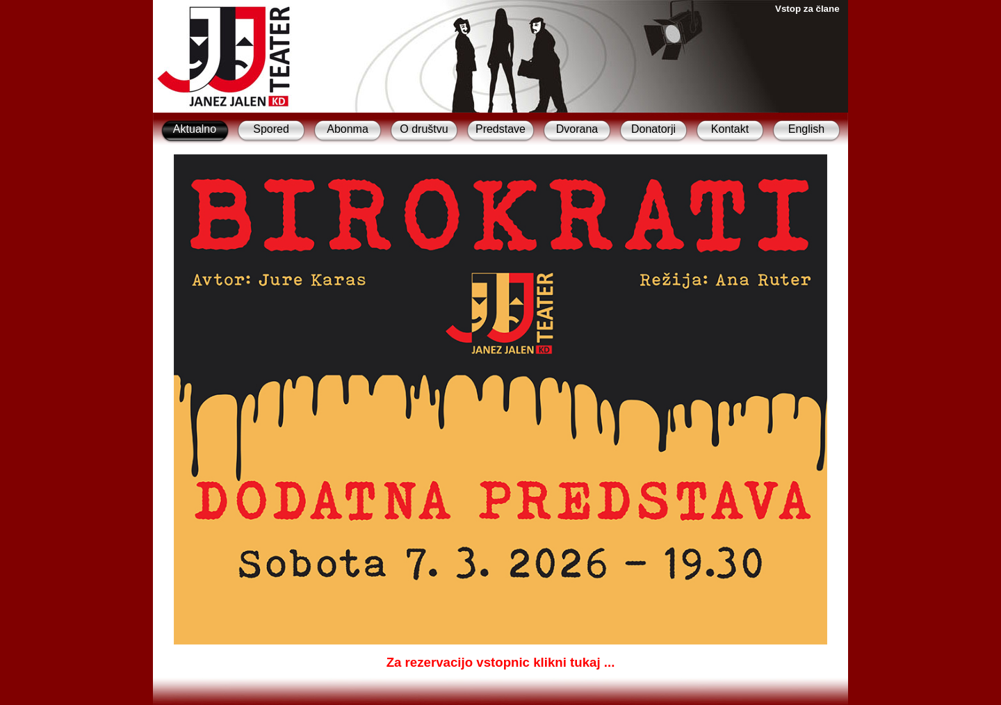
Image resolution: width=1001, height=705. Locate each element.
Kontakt (730, 129)
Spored (271, 129)
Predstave (500, 129)
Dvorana (577, 129)
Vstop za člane (807, 8)
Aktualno (194, 129)
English (806, 129)
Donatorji (653, 129)
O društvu (424, 129)
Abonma (347, 129)
